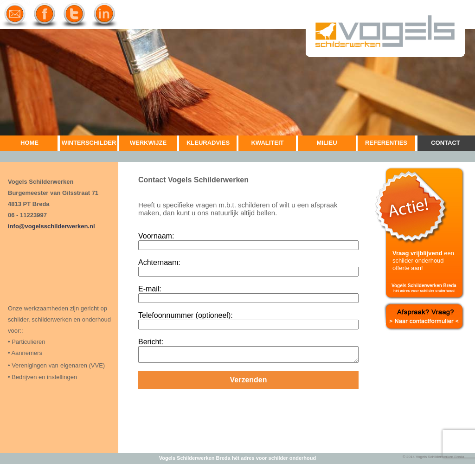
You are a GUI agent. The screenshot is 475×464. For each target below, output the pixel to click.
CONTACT (445, 142)
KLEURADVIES (208, 142)
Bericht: (150, 342)
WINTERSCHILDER (89, 142)
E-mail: (149, 289)
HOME (29, 142)
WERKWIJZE (148, 142)
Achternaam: (159, 262)
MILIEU (326, 142)
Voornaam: (156, 236)
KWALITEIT (267, 142)
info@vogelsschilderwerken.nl (51, 226)
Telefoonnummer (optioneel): (185, 315)
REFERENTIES (386, 142)
